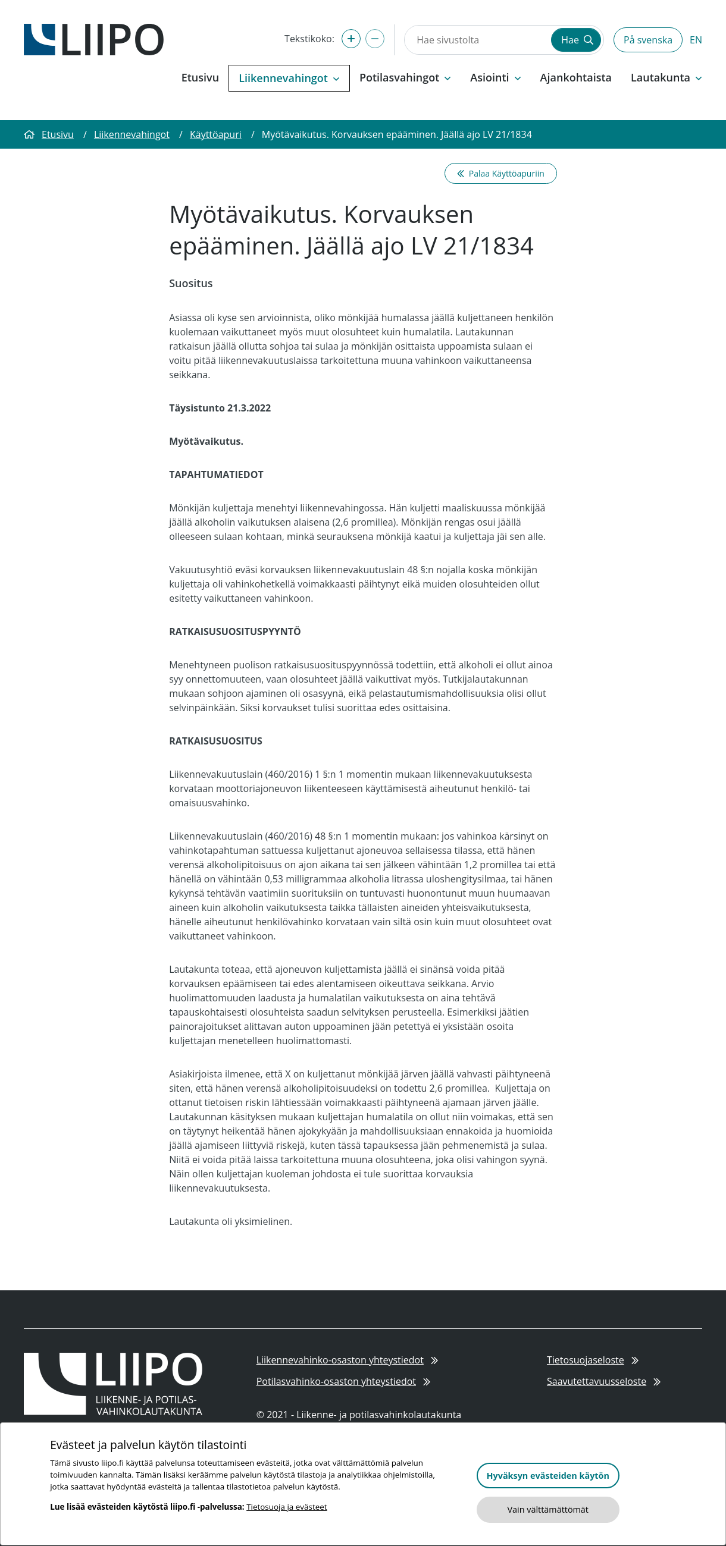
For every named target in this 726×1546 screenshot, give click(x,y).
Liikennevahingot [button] (289, 78)
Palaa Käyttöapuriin (500, 173)
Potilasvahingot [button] (405, 77)
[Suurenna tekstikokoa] (351, 38)
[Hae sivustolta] (477, 40)
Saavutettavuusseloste (604, 1381)
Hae (577, 39)
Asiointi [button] (495, 77)
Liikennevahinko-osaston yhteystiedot (347, 1359)
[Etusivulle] (94, 38)
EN (696, 39)
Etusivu (200, 77)
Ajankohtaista (576, 77)
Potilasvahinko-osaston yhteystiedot (343, 1381)
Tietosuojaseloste (593, 1359)
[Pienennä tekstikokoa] (374, 38)
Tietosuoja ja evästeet (286, 1506)
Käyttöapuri (216, 134)
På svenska (648, 39)
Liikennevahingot (132, 134)
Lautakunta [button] (666, 77)
